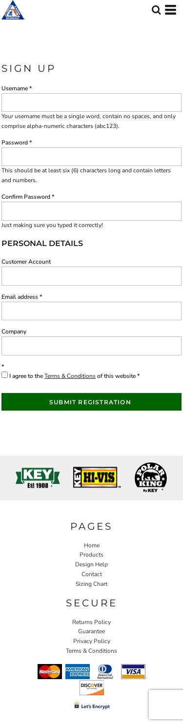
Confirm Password (25, 197)
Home (92, 545)
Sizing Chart (91, 584)
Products (91, 555)
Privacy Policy (91, 641)
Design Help (91, 564)
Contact (91, 574)
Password (14, 142)
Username (14, 88)
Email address (19, 297)
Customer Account (26, 262)
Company (13, 331)
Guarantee (91, 631)
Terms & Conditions (70, 376)
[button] (156, 10)
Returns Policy (91, 622)
